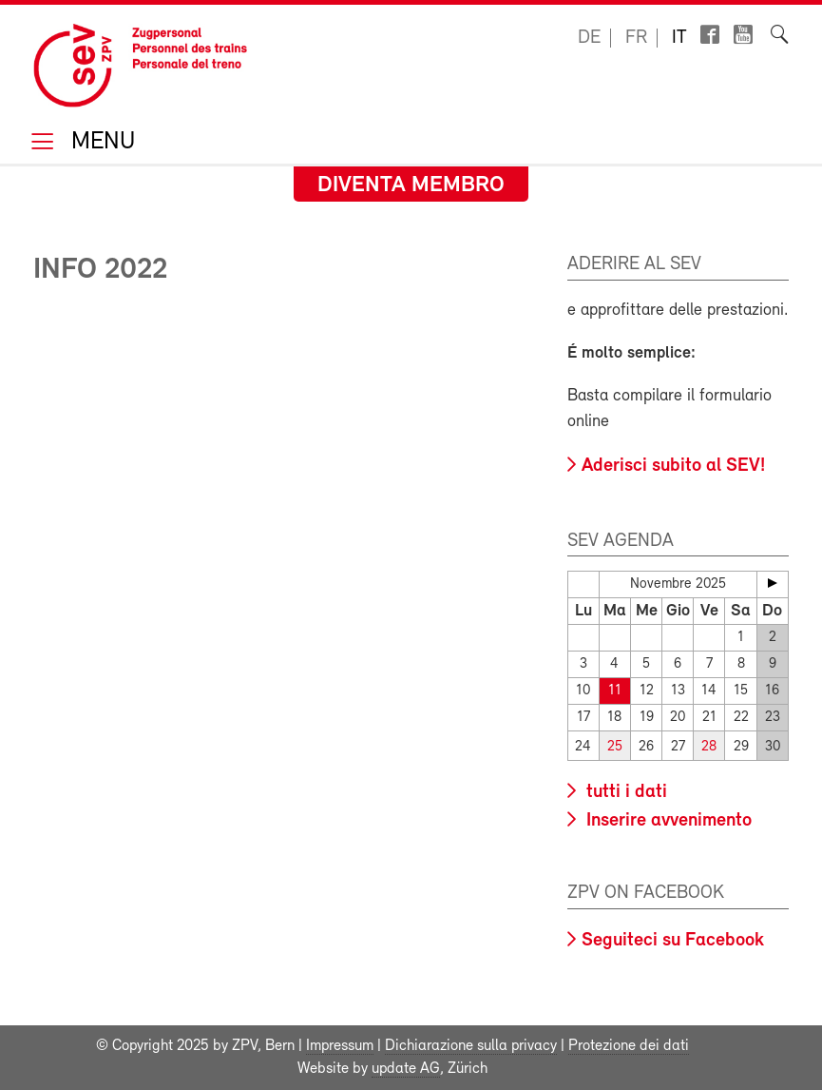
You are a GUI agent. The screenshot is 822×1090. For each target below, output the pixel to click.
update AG (406, 1069)
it (679, 38)
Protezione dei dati (628, 1046)
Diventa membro (411, 185)
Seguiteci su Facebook (673, 940)
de (589, 38)
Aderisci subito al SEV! (673, 466)
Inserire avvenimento (667, 820)
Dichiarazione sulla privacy (471, 1046)
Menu (100, 143)
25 (614, 747)
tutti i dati (624, 792)
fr (636, 38)
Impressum (339, 1046)
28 (709, 747)
